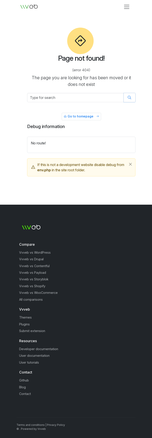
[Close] (130, 164)
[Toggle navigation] (126, 6)
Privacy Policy (56, 425)
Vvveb (41, 428)
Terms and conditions (31, 425)
